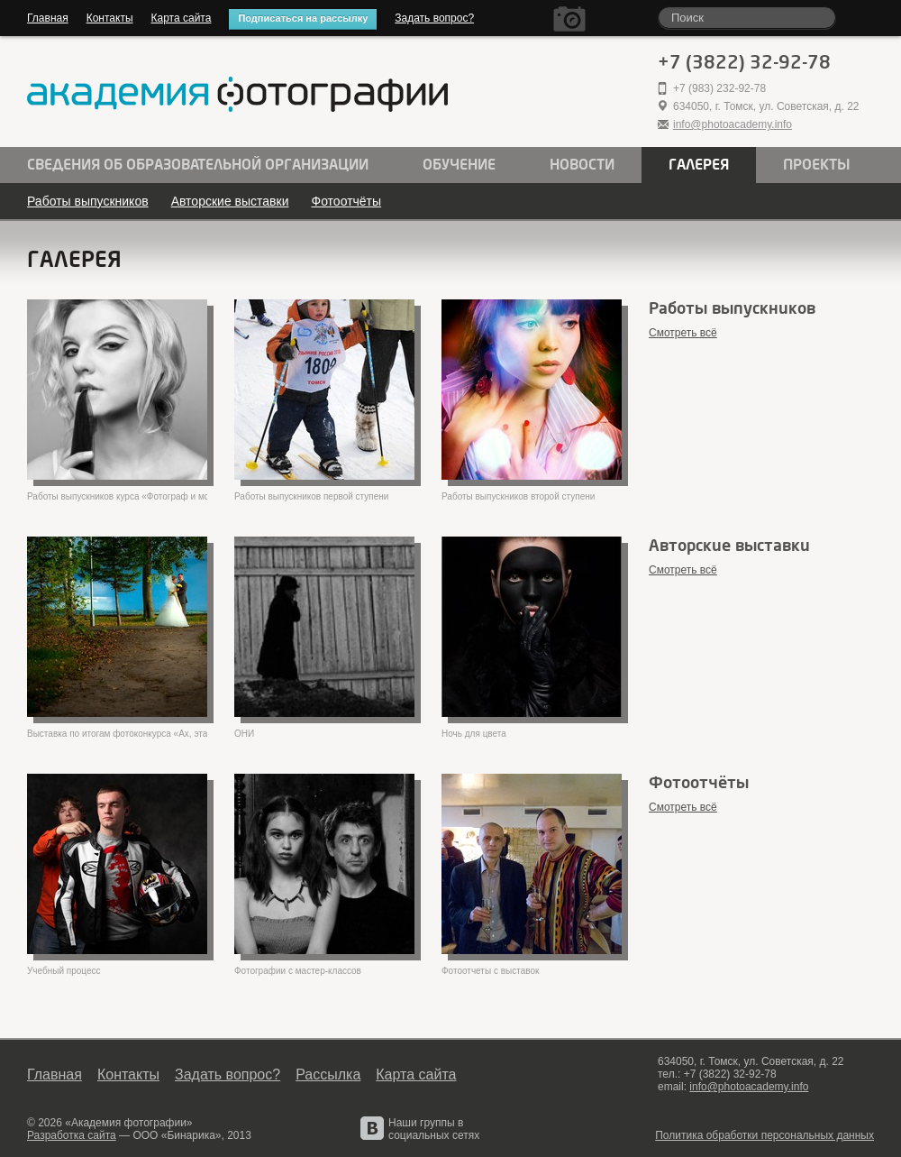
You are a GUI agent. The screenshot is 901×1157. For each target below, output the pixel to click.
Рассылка (328, 1074)
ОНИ (244, 734)
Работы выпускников (88, 201)
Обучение (459, 165)
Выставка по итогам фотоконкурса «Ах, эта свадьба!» (117, 734)
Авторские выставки (230, 201)
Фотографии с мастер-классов (297, 971)
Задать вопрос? (434, 18)
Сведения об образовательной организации (198, 165)
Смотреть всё (683, 332)
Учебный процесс (64, 971)
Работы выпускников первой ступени (311, 496)
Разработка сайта (71, 1135)
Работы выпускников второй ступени (518, 496)
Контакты (109, 18)
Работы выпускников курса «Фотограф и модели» (117, 496)
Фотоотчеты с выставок (490, 971)
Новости (582, 165)
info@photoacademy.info (732, 124)
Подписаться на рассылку (303, 18)
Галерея (699, 165)
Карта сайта (181, 18)
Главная (47, 18)
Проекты (817, 165)
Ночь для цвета (473, 734)
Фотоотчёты (346, 201)
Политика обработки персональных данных (764, 1135)
